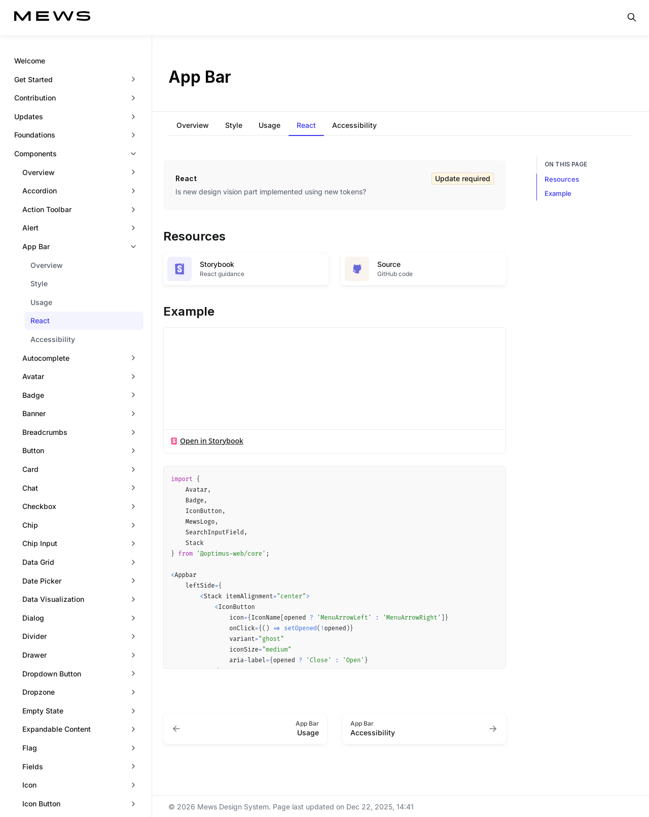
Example (558, 193)
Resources (562, 179)
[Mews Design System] (52, 17)
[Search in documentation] (632, 17)
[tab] (192, 126)
